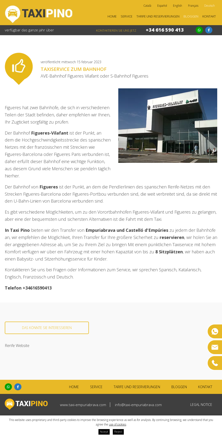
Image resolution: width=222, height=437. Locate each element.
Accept (104, 432)
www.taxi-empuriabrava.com (83, 404)
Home (112, 16)
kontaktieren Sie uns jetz (116, 30)
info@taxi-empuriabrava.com (138, 404)
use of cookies (117, 424)
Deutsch (209, 6)
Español (162, 6)
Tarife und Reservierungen (157, 16)
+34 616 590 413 (165, 30)
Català (147, 6)
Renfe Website (17, 345)
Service (126, 16)
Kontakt (209, 16)
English (177, 6)
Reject (118, 432)
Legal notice (201, 404)
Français (193, 6)
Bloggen (191, 16)
